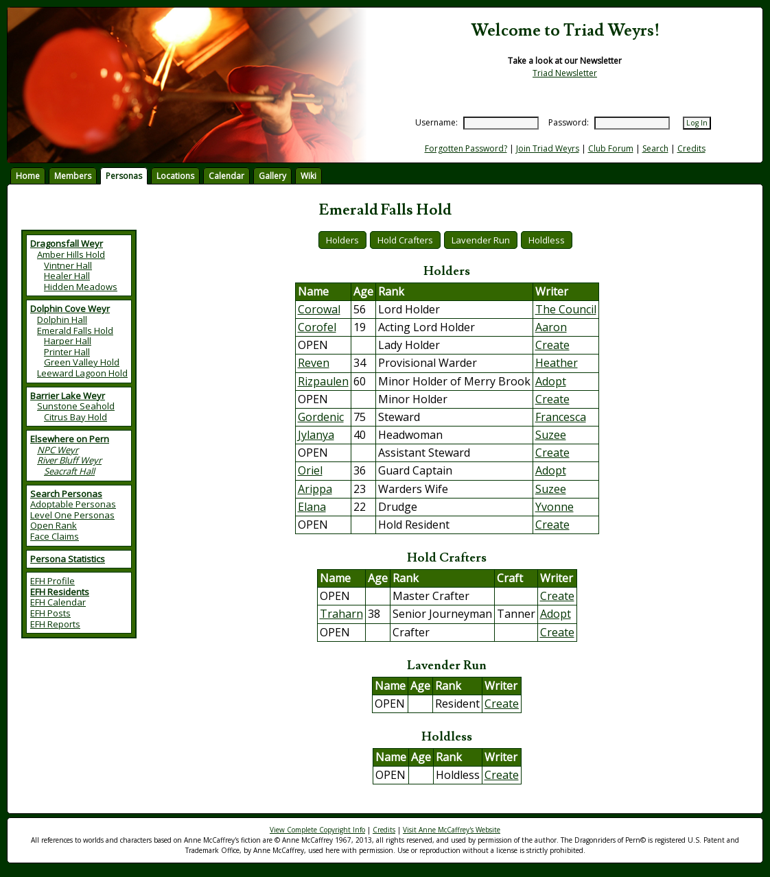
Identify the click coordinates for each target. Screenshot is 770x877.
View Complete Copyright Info (317, 829)
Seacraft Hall (69, 471)
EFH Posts (50, 613)
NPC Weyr (57, 450)
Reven (313, 362)
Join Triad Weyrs (547, 148)
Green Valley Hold (81, 362)
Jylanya (316, 434)
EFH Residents (59, 592)
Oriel (310, 470)
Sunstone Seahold (76, 406)
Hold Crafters (405, 240)
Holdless (546, 240)
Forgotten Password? (466, 148)
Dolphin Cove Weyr (70, 308)
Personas (124, 176)
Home (28, 176)
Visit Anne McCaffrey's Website (451, 829)
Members (72, 176)
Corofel (317, 327)
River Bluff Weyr (69, 460)
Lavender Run (481, 240)
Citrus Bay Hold (75, 417)
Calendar (226, 176)
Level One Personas (72, 515)
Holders (342, 240)
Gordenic (321, 416)
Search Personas (66, 494)
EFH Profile (52, 581)
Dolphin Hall (62, 319)
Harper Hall (67, 341)
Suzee (550, 434)
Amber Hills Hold (71, 254)
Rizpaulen (323, 381)
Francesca (560, 416)
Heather (556, 362)
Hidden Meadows (80, 286)
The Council (565, 309)
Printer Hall (67, 352)
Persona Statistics (67, 559)
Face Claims (54, 536)
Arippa (315, 488)
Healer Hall (67, 275)
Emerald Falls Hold (75, 330)
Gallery (272, 176)
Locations (175, 176)
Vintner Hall (68, 265)
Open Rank (53, 525)
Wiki (308, 176)
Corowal (319, 309)
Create (552, 344)
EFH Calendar (58, 602)
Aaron (551, 327)
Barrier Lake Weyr (67, 395)
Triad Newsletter (565, 73)
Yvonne (554, 506)
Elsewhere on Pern (69, 439)
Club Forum (610, 148)
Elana (312, 506)
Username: (436, 122)
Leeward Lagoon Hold (82, 373)
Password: (568, 122)
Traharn (341, 613)
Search (655, 148)
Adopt (550, 381)
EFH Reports (55, 624)
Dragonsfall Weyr (66, 243)
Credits (691, 148)
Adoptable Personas (73, 504)
